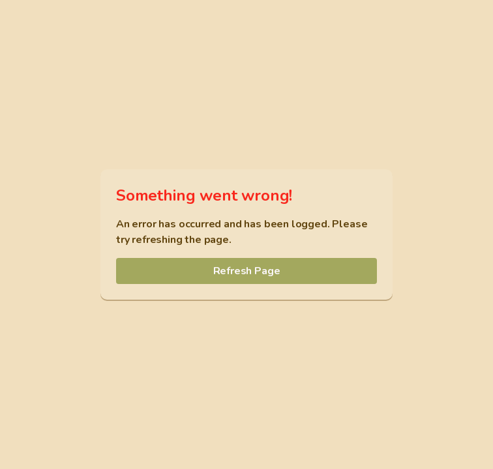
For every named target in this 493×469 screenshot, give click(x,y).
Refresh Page (246, 271)
